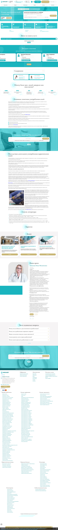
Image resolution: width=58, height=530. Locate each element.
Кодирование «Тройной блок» (6, 497)
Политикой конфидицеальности (14, 529)
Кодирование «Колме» (5, 495)
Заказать (9, 296)
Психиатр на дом (42, 516)
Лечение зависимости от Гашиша (26, 463)
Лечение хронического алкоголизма (7, 439)
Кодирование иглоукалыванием (7, 476)
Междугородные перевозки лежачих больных (28, 505)
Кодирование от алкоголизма (6, 469)
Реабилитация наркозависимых (26, 470)
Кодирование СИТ (5, 471)
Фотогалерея (35, 420)
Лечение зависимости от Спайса (26, 457)
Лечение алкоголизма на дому (6, 459)
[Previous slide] (30, 360)
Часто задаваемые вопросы (44, 31)
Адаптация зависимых (24, 471)
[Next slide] (33, 360)
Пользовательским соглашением (5, 529)
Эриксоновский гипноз (5, 489)
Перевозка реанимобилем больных (26, 515)
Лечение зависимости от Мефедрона (26, 465)
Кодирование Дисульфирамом (6, 482)
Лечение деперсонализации (44, 523)
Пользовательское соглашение (50, 415)
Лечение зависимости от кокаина (26, 459)
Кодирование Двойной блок (6, 444)
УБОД (22, 438)
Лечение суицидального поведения (45, 524)
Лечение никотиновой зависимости (45, 439)
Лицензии (26, 30)
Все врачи (31, 356)
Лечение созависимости (24, 440)
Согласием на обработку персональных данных (38, 528)
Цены (10, 30)
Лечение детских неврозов (44, 515)
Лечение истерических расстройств (45, 511)
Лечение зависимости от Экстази (26, 469)
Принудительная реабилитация (25, 445)
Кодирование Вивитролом (6, 445)
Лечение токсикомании (43, 440)
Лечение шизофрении (43, 518)
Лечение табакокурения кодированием (46, 438)
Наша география (48, 420)
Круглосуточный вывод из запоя (7, 464)
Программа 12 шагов (24, 450)
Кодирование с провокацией (6, 477)
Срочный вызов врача (37, 1)
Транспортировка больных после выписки (27, 511)
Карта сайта (34, 415)
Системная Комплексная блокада (7, 490)
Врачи (34, 418)
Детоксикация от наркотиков (6, 505)
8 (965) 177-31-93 (27, 2)
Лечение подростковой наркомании (26, 452)
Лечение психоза (42, 517)
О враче (36, 356)
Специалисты (11, 31)
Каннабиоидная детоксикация (25, 476)
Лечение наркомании (23, 418)
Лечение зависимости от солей (25, 453)
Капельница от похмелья (6, 438)
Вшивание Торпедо (5, 478)
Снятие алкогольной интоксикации (7, 502)
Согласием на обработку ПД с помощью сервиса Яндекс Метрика (28, 529)
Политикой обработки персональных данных (26, 528)
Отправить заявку (53, 15)
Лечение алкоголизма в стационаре (7, 457)
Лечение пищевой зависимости (44, 446)
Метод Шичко (4, 452)
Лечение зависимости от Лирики (26, 464)
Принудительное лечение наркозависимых (27, 439)
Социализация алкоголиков (6, 484)
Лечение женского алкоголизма (7, 440)
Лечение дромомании (43, 505)
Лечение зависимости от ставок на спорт (46, 445)
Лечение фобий (42, 510)
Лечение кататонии (43, 509)
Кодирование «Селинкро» (6, 496)
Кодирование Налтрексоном (6, 446)
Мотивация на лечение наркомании (26, 482)
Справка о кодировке (5, 450)
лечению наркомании (31, 199)
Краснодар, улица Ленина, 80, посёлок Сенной (19, 2)
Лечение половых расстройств (44, 512)
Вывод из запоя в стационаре (6, 463)
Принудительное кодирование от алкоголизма (9, 472)
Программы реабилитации (25, 446)
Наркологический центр (24, 451)
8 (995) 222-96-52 (27, 133)
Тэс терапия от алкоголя (5, 485)
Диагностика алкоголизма (6, 483)
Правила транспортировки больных (26, 512)
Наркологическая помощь (24, 415)
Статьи (41, 30)
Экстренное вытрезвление (6, 494)
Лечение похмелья (5, 501)
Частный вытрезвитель (5, 453)
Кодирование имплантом (6, 470)
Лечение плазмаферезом (6, 465)
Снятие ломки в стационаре (25, 477)
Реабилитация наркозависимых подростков (27, 472)
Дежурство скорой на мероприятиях (26, 509)
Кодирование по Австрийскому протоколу (8, 491)
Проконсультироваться (45, 1)
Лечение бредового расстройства (45, 522)
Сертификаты (35, 419)
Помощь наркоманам (24, 483)
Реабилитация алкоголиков (6, 451)
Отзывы (26, 31)
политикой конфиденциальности (34, 159)
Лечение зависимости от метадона (26, 458)
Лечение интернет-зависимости (44, 444)
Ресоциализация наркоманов (25, 447)
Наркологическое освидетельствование (27, 478)
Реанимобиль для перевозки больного (27, 510)
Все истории (29, 64)
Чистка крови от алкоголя (6, 466)
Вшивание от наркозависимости (26, 444)
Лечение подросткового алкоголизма (7, 458)
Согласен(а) (53, 528)
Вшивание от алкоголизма (6, 447)
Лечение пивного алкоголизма (6, 488)
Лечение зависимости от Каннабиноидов (27, 466)
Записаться (5, 428)
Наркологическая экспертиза (6, 509)
